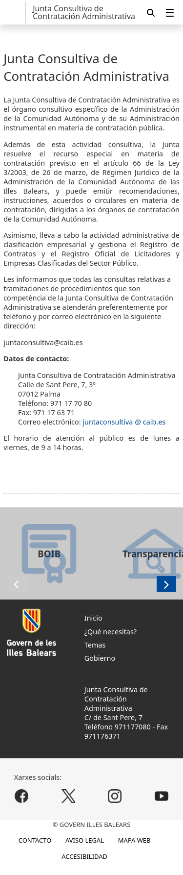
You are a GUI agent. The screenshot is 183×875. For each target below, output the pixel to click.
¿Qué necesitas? (110, 631)
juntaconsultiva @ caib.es (123, 421)
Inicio (93, 618)
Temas (95, 645)
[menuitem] (170, 12)
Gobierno (99, 658)
